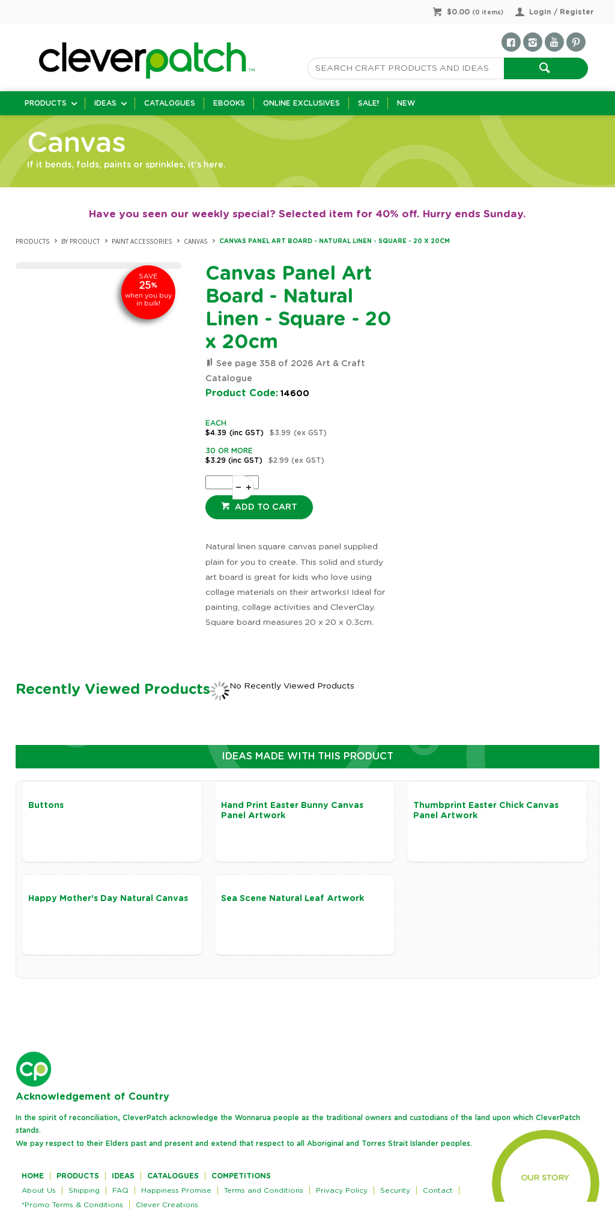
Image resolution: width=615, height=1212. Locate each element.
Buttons (46, 805)
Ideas (105, 103)
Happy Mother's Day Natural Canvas (108, 898)
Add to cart (264, 507)
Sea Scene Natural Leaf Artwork (292, 898)
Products (46, 103)
